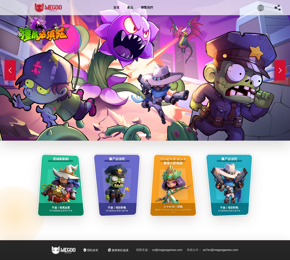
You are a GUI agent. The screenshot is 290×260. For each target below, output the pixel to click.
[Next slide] (280, 70)
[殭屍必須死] (145, 70)
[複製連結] (277, 7)
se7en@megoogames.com (220, 249)
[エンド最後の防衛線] (173, 185)
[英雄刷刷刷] (61, 185)
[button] (142, 135)
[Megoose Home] (48, 7)
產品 (130, 7)
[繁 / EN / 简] (260, 7)
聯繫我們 (147, 7)
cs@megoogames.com (167, 249)
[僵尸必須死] (117, 185)
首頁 (116, 7)
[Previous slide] (10, 70)
